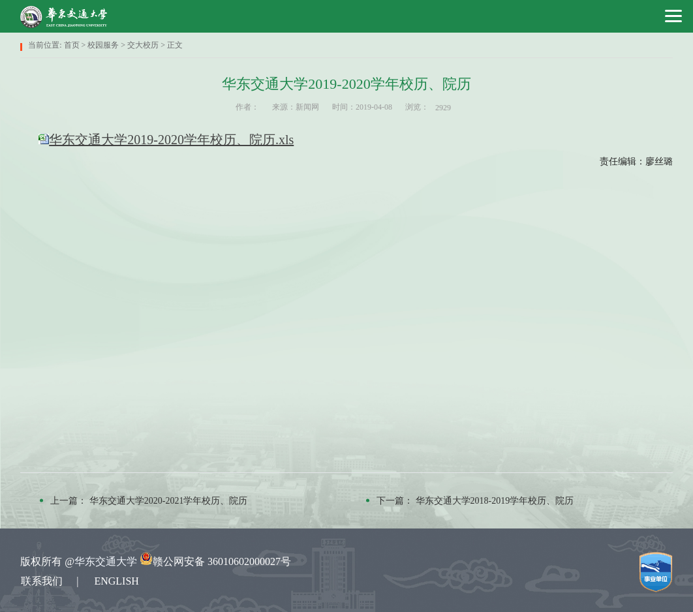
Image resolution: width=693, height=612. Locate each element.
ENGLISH (116, 581)
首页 (72, 45)
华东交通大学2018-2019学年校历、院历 (495, 501)
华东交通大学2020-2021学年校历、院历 (168, 501)
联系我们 (42, 581)
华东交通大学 (105, 561)
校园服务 (103, 45)
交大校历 (143, 45)
